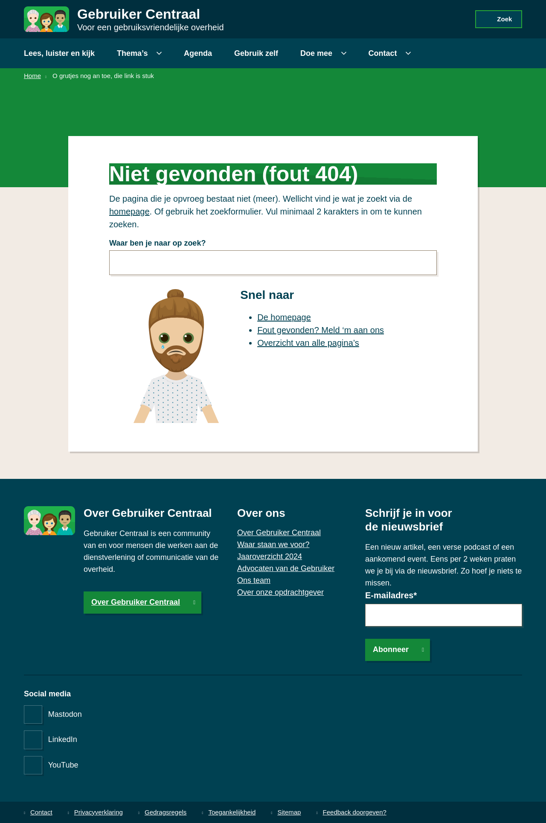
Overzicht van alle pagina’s (308, 343)
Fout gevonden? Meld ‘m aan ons (320, 330)
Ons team (253, 580)
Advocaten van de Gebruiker (285, 568)
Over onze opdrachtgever (280, 592)
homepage (129, 211)
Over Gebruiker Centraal (135, 602)
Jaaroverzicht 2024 (269, 556)
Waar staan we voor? (273, 544)
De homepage (284, 317)
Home (32, 75)
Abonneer (391, 649)
